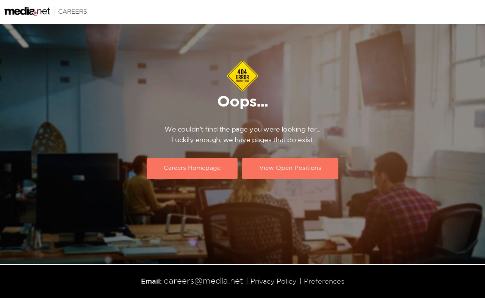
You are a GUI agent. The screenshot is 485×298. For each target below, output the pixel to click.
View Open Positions (290, 168)
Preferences (324, 282)
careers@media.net (203, 281)
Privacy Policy (273, 282)
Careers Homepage (192, 168)
